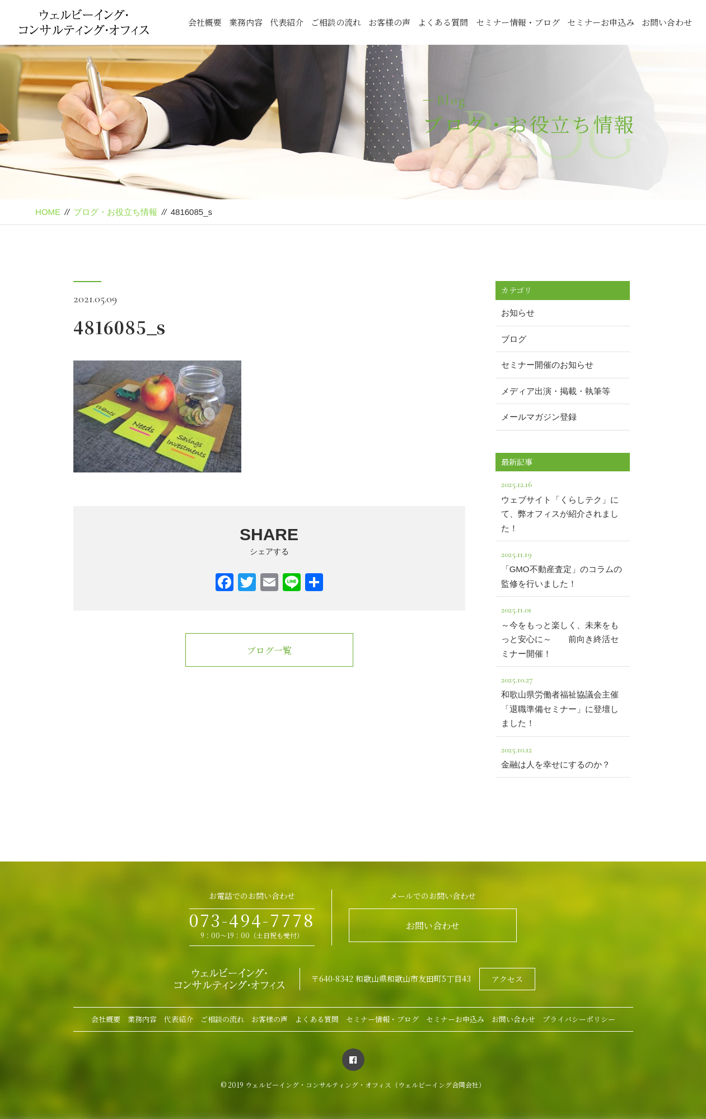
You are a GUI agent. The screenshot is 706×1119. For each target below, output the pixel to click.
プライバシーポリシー (579, 1019)
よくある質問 (443, 22)
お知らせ (518, 312)
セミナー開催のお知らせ (547, 364)
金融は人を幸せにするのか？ (562, 755)
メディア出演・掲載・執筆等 (555, 391)
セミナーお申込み (600, 22)
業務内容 (246, 22)
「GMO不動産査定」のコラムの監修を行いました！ (562, 567)
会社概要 (205, 22)
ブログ (513, 339)
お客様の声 (389, 22)
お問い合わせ (667, 22)
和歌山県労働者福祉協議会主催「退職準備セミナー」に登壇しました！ (562, 700)
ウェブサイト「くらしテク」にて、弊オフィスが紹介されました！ (562, 504)
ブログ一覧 (269, 650)
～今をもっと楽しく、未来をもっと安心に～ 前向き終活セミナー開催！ (562, 630)
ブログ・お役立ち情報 (115, 212)
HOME (47, 212)
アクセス (507, 979)
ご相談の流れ (336, 22)
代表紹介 (286, 22)
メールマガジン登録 (539, 417)
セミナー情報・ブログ (518, 22)
